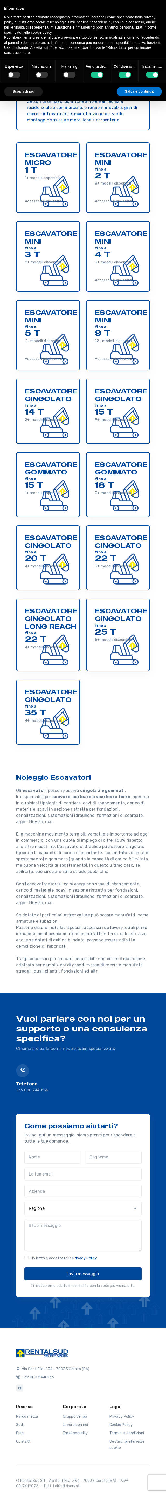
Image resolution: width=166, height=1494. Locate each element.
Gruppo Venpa (75, 1416)
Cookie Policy (121, 1425)
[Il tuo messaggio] (83, 1235)
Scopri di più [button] (23, 91)
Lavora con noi (75, 1425)
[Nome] (52, 1157)
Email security (75, 1433)
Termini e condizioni (126, 1433)
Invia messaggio (83, 1273)
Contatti (24, 1441)
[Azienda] (83, 1191)
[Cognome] (113, 1157)
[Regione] (83, 1208)
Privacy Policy (84, 1258)
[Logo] (42, 1353)
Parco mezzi (27, 1416)
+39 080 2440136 (32, 1090)
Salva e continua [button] (139, 91)
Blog (20, 1433)
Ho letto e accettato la (64, 1258)
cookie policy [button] (41, 32)
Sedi (20, 1425)
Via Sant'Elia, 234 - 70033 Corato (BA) (52, 1369)
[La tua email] (83, 1174)
